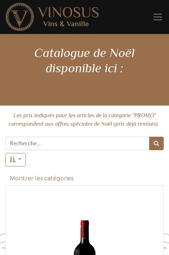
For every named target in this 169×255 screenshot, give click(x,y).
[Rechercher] (156, 143)
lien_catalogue (84, 83)
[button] (15, 159)
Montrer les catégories (42, 178)
